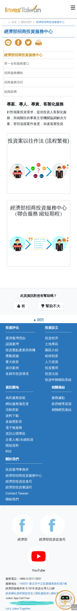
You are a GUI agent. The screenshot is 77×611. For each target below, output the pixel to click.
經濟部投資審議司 (19, 487)
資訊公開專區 (15, 433)
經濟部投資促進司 (19, 481)
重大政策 (12, 362)
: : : (5, 22)
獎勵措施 (12, 356)
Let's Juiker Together (18, 608)
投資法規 (51, 374)
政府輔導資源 (61, 404)
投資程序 (51, 338)
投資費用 (51, 368)
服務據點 (58, 398)
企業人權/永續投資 (19, 439)
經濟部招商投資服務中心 (23, 55)
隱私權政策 (42, 593)
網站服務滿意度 (17, 404)
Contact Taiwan (17, 493)
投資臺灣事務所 (17, 469)
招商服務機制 (13, 73)
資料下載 (12, 416)
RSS (9, 451)
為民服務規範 (15, 398)
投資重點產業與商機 (20, 350)
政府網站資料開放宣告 (19, 593)
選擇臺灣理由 (15, 338)
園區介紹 (51, 350)
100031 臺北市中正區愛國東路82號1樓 (43, 583)
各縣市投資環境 (17, 374)
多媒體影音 (14, 421)
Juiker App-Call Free (18, 598)
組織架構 (10, 91)
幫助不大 (50, 306)
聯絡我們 (12, 499)
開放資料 (12, 445)
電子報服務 (14, 428)
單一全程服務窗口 (16, 63)
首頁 (14, 22)
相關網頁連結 (61, 410)
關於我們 (26, 22)
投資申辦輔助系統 (58, 380)
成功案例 (12, 368)
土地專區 (51, 344)
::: (5, 508)
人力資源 (51, 362)
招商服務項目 (13, 82)
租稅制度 (51, 356)
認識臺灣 (12, 344)
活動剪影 (12, 410)
